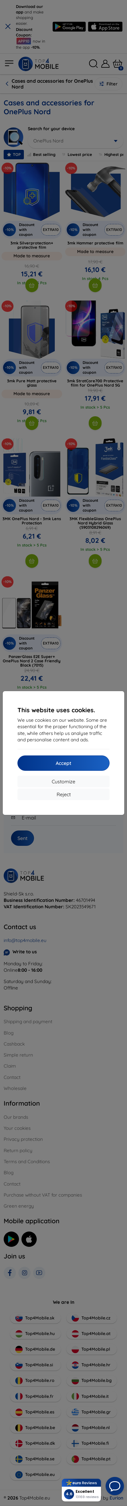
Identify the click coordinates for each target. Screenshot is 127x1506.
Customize (63, 781)
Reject (64, 794)
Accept (63, 763)
